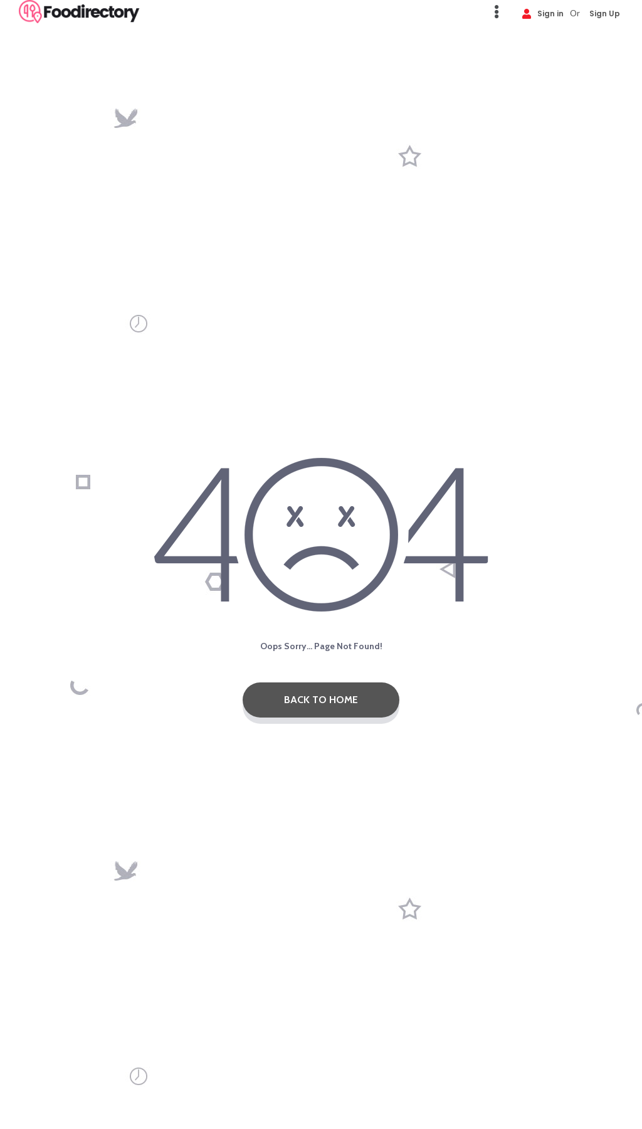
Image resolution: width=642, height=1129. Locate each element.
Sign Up (604, 13)
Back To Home (321, 700)
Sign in (543, 13)
